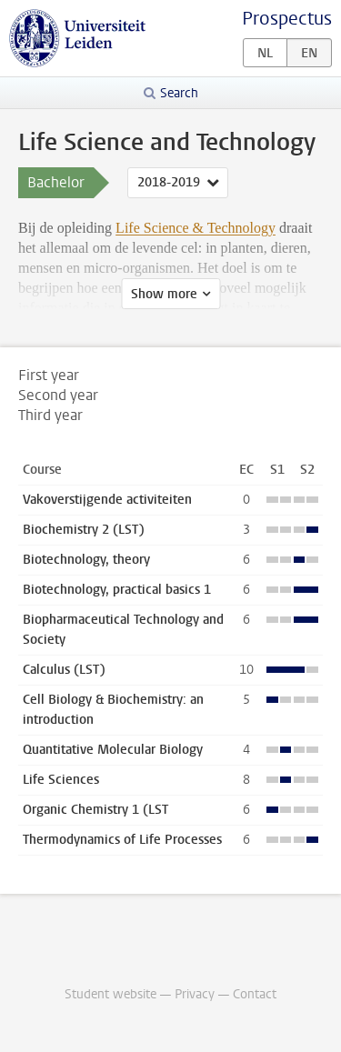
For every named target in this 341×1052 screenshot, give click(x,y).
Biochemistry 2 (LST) (84, 529)
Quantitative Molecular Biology (113, 749)
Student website (110, 994)
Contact (254, 994)
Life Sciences (61, 779)
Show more (164, 294)
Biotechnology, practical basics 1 (117, 589)
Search (179, 93)
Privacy (195, 994)
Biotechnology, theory (86, 559)
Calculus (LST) (64, 669)
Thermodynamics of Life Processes (122, 839)
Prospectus (287, 18)
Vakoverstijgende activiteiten (107, 499)
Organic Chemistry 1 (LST (95, 809)
